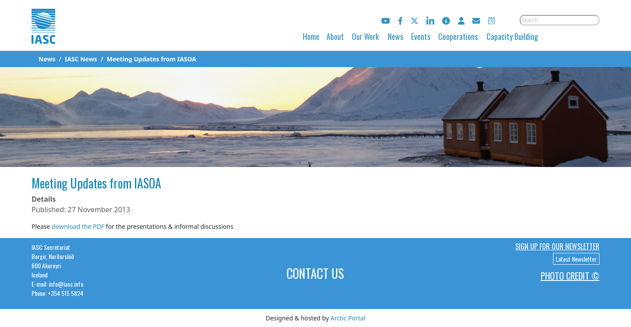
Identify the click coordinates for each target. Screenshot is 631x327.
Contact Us (315, 273)
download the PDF (78, 226)
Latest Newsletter (576, 258)
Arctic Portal (347, 318)
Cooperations (458, 36)
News (395, 36)
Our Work (365, 36)
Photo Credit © (570, 275)
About (335, 36)
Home (311, 36)
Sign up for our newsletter (557, 246)
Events (420, 36)
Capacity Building (512, 36)
